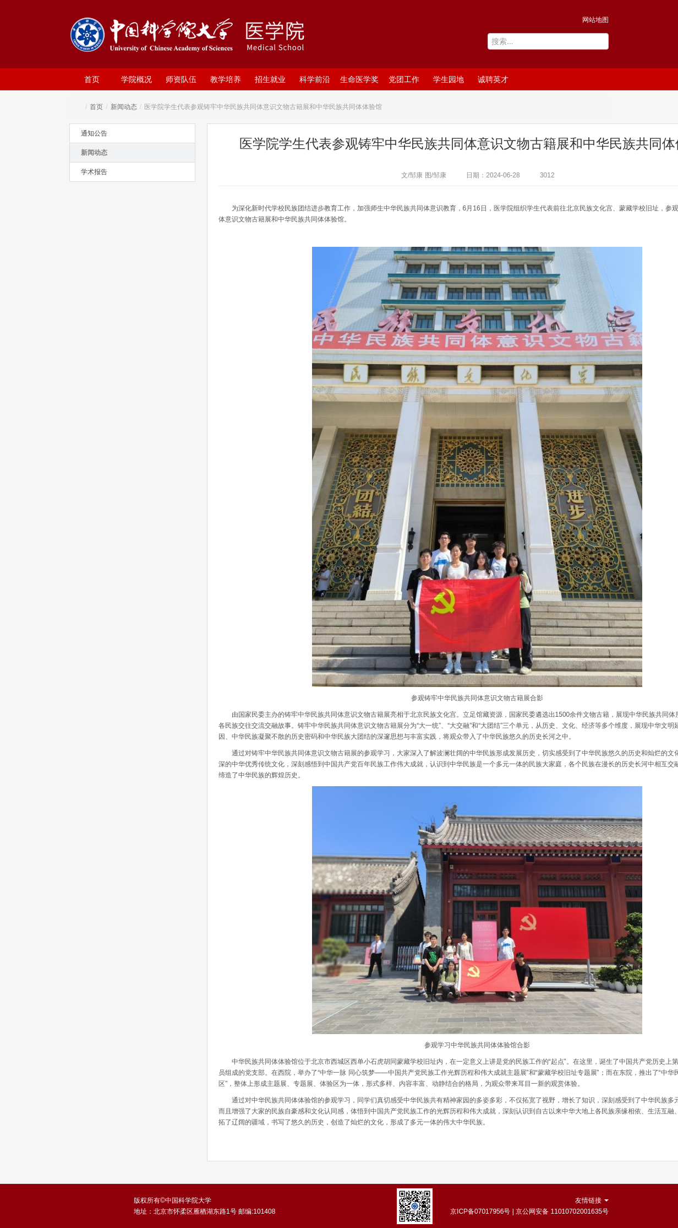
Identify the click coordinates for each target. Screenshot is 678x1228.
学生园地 (448, 79)
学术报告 (94, 172)
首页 (92, 79)
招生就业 (270, 79)
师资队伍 (181, 79)
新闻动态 (124, 107)
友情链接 (592, 1200)
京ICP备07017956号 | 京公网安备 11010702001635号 (529, 1211)
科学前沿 (314, 79)
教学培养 (225, 79)
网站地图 (595, 20)
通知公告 (94, 133)
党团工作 (404, 79)
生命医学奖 (359, 79)
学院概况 (136, 79)
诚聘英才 (493, 79)
